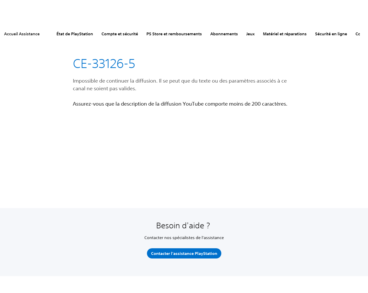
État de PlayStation (74, 33)
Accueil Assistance (22, 33)
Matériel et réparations (285, 33)
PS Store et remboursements (174, 33)
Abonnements (224, 33)
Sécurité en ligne (331, 33)
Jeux (250, 33)
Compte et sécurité (119, 33)
